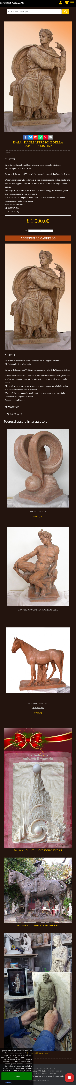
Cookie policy (58, 1076)
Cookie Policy (6, 1082)
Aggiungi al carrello (38, 238)
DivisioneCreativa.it (42, 1081)
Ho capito (16, 1076)
